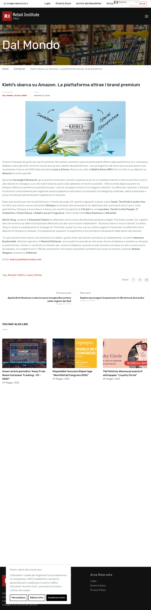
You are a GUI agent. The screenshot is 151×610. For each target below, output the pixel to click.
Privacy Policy (98, 590)
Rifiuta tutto (36, 597)
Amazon (12, 275)
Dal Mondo (7, 96)
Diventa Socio (63, 3)
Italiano (120, 2)
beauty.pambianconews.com (26, 259)
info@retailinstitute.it (17, 3)
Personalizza (18, 597)
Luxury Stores (34, 275)
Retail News (20, 96)
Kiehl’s (21, 275)
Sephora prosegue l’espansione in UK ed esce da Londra (112, 298)
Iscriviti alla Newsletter (88, 3)
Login (47, 3)
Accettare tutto (56, 597)
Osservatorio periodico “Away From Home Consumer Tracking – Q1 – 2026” (23, 375)
